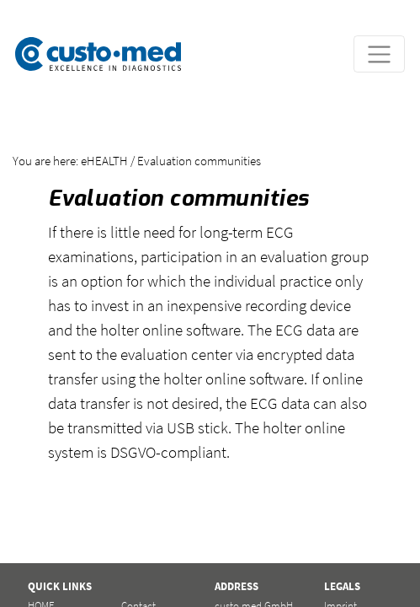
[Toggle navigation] (379, 54)
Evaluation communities (199, 161)
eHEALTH (104, 161)
